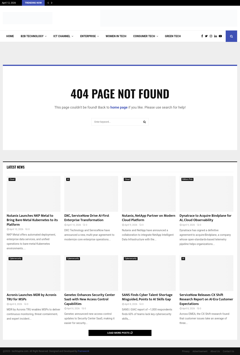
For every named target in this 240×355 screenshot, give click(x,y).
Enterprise (88, 36)
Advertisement (199, 351)
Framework (83, 351)
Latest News (15, 167)
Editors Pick (187, 179)
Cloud (12, 179)
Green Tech (173, 36)
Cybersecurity (15, 258)
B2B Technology (32, 36)
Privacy (186, 351)
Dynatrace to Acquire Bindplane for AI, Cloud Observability (205, 218)
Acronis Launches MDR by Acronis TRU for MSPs (31, 297)
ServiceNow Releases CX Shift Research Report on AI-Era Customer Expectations (206, 299)
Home (10, 36)
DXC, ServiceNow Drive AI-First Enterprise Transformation (86, 218)
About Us (215, 351)
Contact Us (228, 351)
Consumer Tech (144, 36)
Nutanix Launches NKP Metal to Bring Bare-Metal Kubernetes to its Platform (32, 220)
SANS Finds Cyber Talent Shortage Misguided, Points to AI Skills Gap (147, 297)
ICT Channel (61, 36)
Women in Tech (116, 36)
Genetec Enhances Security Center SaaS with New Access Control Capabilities (89, 299)
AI (68, 179)
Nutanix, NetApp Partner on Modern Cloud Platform (148, 218)
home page (119, 107)
